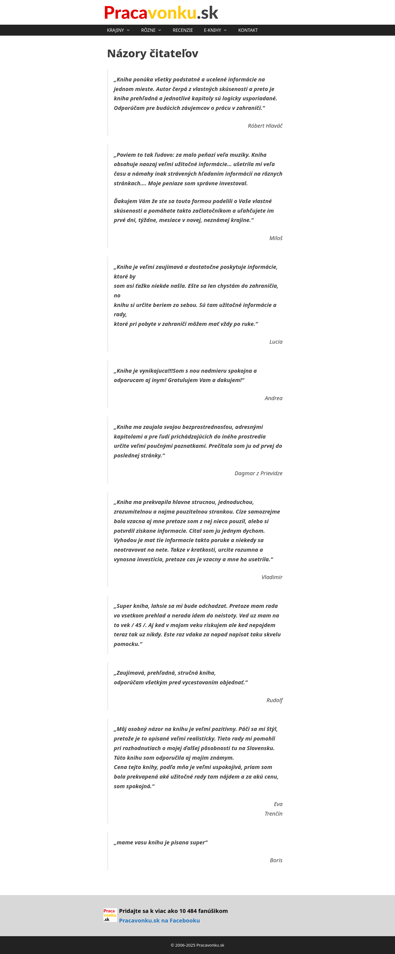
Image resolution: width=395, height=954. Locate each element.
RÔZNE (154, 30)
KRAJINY (121, 30)
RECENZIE (183, 30)
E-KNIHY (218, 30)
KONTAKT (248, 30)
